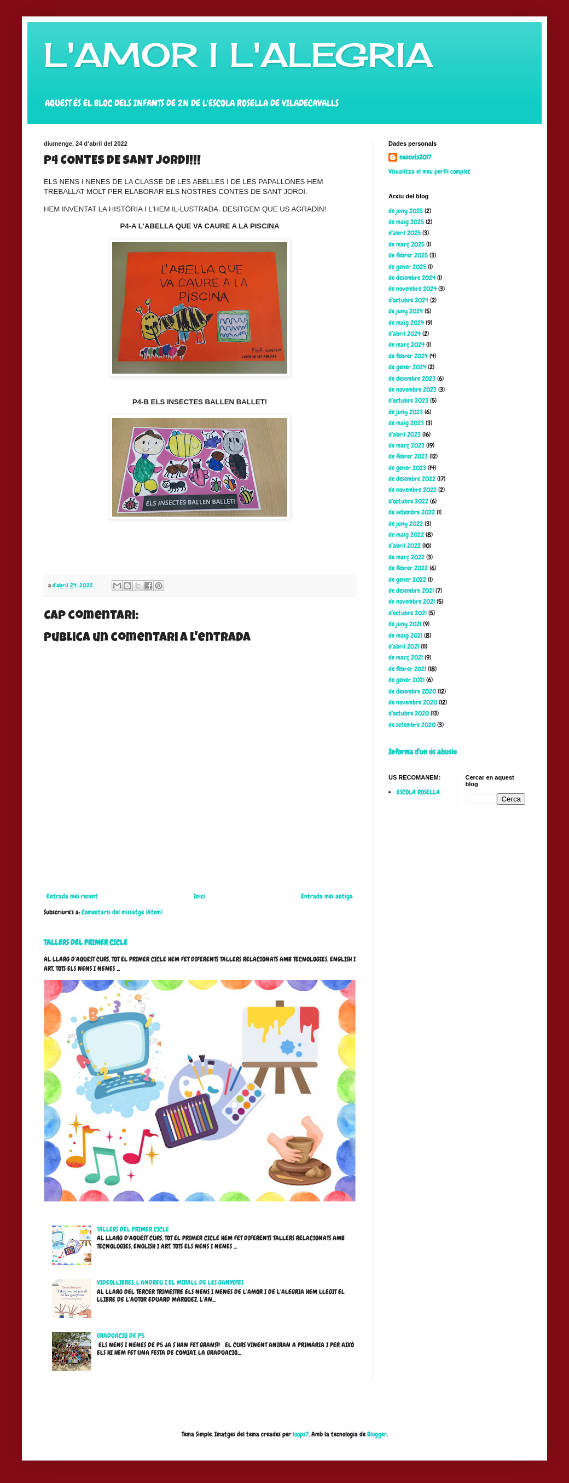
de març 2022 (406, 557)
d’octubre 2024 (408, 300)
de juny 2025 (405, 211)
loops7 (301, 1434)
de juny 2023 (405, 412)
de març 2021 (405, 657)
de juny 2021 (404, 624)
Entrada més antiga (327, 896)
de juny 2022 (405, 523)
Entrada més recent (72, 896)
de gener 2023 (407, 467)
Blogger (377, 1434)
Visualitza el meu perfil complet (429, 171)
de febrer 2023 (408, 456)
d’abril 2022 (404, 545)
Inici (199, 896)
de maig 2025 (406, 221)
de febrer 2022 (408, 568)
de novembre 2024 (412, 288)
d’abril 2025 (404, 232)
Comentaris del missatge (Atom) (122, 912)
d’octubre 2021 (407, 613)
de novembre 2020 (412, 702)
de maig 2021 (405, 635)
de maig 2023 (406, 423)
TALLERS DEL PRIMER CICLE (85, 942)
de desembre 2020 (412, 691)
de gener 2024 (407, 367)
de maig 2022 (406, 534)
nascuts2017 (415, 157)
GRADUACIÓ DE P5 (120, 1335)
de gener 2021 (406, 679)
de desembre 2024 (412, 277)
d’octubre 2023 (408, 400)
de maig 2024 (406, 322)
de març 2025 (406, 244)
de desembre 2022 (412, 478)
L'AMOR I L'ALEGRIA (238, 55)
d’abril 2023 (404, 434)
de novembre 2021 (411, 601)
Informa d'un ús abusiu (422, 752)
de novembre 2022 (412, 489)
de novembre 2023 (412, 389)
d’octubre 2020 (408, 713)
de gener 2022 (407, 579)
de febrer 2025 (408, 255)
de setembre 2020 (412, 724)
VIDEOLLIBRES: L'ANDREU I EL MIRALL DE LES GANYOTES (170, 1282)
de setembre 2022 (411, 512)
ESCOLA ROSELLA (418, 792)
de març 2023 (406, 445)
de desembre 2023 (412, 378)
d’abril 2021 (403, 646)
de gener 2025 (407, 266)
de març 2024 (406, 344)
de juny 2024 (405, 311)
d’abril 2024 (404, 333)
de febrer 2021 (407, 669)
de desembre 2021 (411, 590)
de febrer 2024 (408, 356)
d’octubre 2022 (408, 501)
